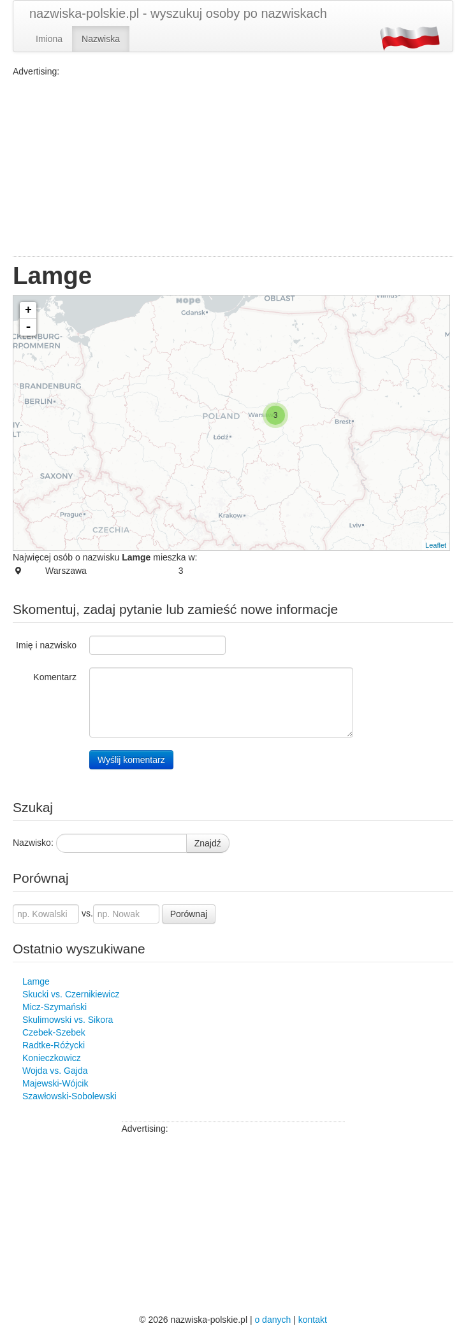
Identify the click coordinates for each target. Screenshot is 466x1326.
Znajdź (207, 843)
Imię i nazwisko (46, 645)
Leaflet (435, 545)
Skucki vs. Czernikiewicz (70, 994)
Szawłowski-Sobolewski (69, 1096)
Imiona (49, 39)
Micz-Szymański (54, 1007)
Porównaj (188, 914)
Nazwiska (101, 39)
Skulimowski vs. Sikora (67, 1020)
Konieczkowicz (51, 1058)
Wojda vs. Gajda (54, 1071)
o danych (272, 1320)
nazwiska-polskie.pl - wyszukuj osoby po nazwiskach (178, 13)
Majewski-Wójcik (55, 1083)
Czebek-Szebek (53, 1032)
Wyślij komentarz (131, 760)
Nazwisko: (33, 843)
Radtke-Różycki (53, 1045)
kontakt (312, 1320)
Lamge (36, 981)
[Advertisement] (233, 167)
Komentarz (54, 677)
